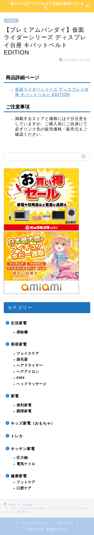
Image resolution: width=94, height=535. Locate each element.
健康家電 (19, 476)
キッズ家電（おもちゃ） (33, 423)
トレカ (17, 436)
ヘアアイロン (28, 372)
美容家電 (19, 344)
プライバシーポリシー (34, 523)
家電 (15, 396)
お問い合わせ (65, 523)
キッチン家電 (23, 449)
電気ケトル (26, 464)
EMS (21, 378)
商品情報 (11, 20)
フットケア (26, 482)
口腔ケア (24, 488)
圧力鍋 (22, 458)
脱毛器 (22, 359)
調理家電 (24, 411)
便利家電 (24, 405)
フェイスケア (28, 353)
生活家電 (19, 323)
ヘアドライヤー (30, 365)
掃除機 (22, 332)
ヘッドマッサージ (32, 384)
